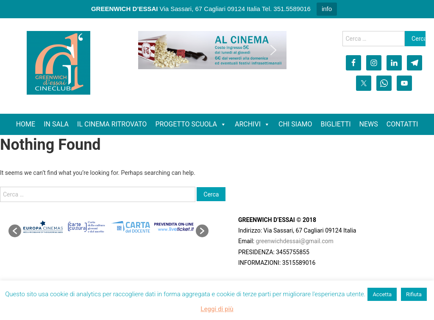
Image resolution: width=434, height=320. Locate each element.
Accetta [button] (382, 294)
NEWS (368, 124)
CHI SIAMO (295, 124)
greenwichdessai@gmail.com (295, 241)
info (327, 8)
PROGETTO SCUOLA (186, 124)
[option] (43, 227)
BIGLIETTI (336, 124)
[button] (151, 50)
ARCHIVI (248, 124)
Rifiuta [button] (414, 294)
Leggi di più (216, 309)
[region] (212, 50)
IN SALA (56, 124)
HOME (25, 124)
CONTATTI (402, 124)
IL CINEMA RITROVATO (112, 124)
